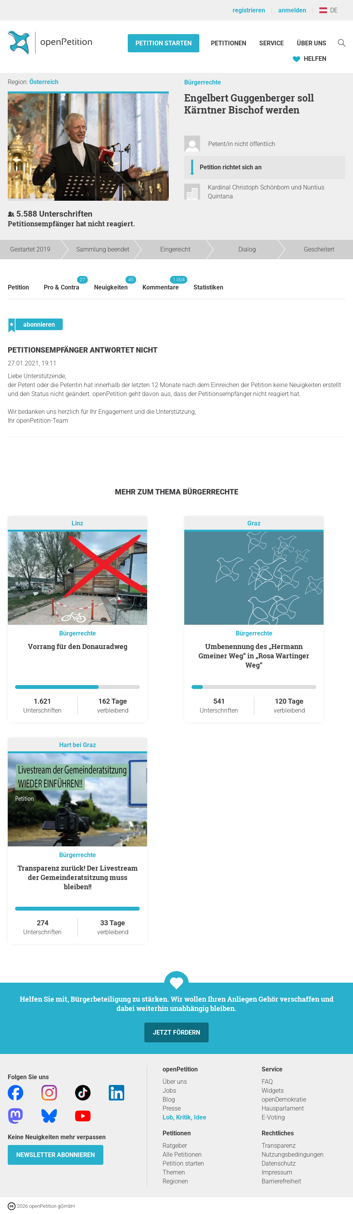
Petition (18, 287)
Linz (77, 523)
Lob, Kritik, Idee (184, 1117)
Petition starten (163, 43)
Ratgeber (175, 1145)
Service (271, 43)
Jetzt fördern (176, 1032)
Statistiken (208, 287)
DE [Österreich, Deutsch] (328, 10)
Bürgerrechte (202, 82)
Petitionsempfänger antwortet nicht (83, 350)
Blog (169, 1099)
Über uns (175, 1081)
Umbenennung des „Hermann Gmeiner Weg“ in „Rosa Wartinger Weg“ (254, 656)
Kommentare (160, 283)
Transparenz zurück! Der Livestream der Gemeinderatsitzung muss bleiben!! (77, 877)
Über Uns (311, 43)
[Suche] (342, 42)
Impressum (277, 1172)
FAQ (267, 1081)
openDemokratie (284, 1099)
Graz (253, 523)
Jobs (169, 1090)
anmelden (292, 10)
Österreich (43, 82)
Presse (172, 1108)
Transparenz (279, 1145)
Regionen (175, 1181)
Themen (174, 1172)
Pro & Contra (61, 283)
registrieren (249, 10)
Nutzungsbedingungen (293, 1154)
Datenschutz (279, 1163)
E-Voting (273, 1117)
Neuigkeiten (111, 283)
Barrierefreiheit (281, 1181)
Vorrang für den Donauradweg (77, 646)
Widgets (273, 1090)
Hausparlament (283, 1108)
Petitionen (229, 43)
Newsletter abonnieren (55, 1155)
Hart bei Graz (77, 745)
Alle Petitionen (182, 1154)
